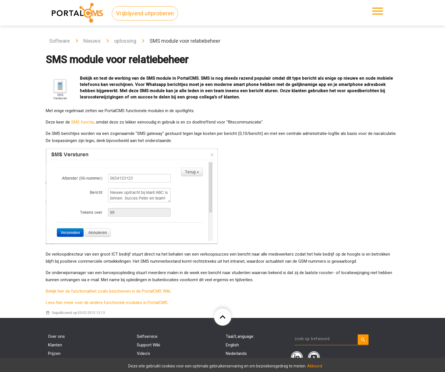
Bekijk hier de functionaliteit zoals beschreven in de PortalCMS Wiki (108, 291)
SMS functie (82, 122)
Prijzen (54, 353)
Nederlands (236, 353)
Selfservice (147, 336)
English (232, 345)
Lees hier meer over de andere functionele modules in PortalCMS (106, 302)
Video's (143, 353)
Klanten (55, 345)
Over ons (56, 336)
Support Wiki (148, 345)
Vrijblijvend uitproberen (145, 13)
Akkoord (314, 366)
